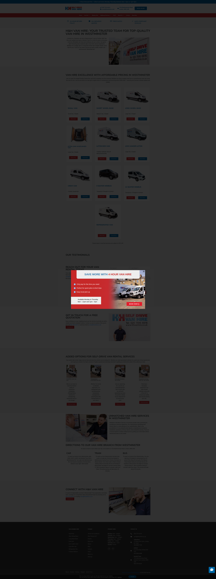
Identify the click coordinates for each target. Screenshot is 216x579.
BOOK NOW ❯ (134, 304)
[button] (143, 271)
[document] (108, 289)
